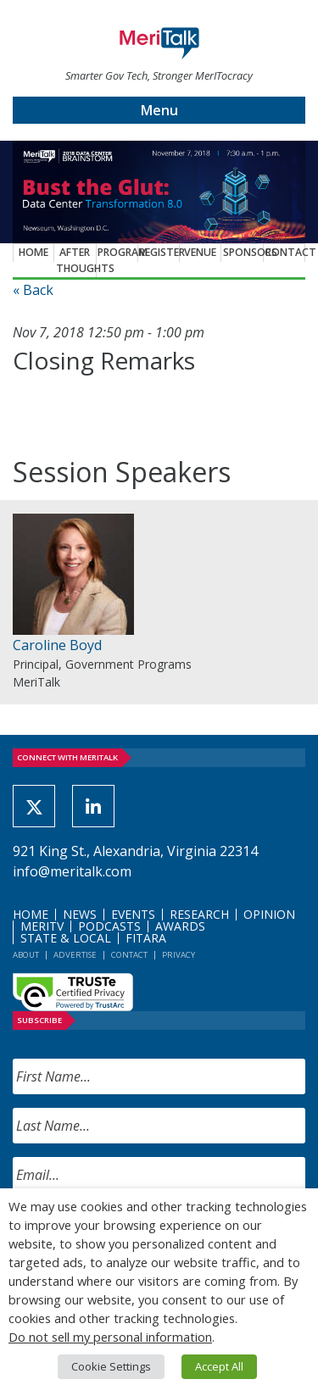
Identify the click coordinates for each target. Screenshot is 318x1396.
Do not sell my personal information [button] (110, 1336)
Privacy (178, 954)
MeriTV (42, 926)
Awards (180, 926)
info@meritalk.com (72, 871)
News (80, 914)
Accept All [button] (219, 1366)
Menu (159, 110)
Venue (200, 252)
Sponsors (243, 252)
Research (199, 914)
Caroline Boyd (57, 645)
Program (118, 252)
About (26, 954)
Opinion (269, 914)
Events (133, 914)
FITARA (146, 938)
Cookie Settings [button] (111, 1366)
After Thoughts (76, 260)
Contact (285, 252)
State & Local (65, 938)
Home (33, 252)
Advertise (75, 954)
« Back (33, 290)
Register (159, 252)
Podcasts (109, 926)
